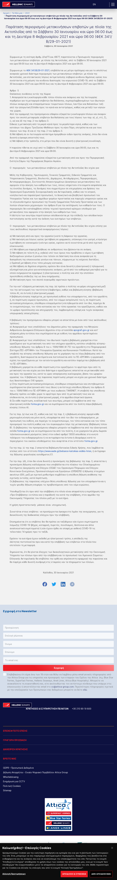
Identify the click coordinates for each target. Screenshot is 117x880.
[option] (35, 844)
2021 (27, 13)
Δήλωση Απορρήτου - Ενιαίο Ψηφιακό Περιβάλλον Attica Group (35, 772)
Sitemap (7, 790)
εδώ (85, 689)
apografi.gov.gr (81, 330)
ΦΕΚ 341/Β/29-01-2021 (37, 70)
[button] (58, 628)
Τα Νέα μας (17, 13)
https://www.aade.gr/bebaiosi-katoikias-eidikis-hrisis (64, 451)
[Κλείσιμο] (112, 850)
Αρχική (6, 13)
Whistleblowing (10, 777)
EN (94, 4)
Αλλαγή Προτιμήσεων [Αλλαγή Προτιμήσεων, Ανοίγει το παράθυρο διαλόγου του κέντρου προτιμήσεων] (14, 876)
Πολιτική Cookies (12, 786)
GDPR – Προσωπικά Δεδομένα (18, 767)
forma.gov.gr (37, 404)
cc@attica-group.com (62, 686)
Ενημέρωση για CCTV (14, 781)
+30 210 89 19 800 (81, 708)
